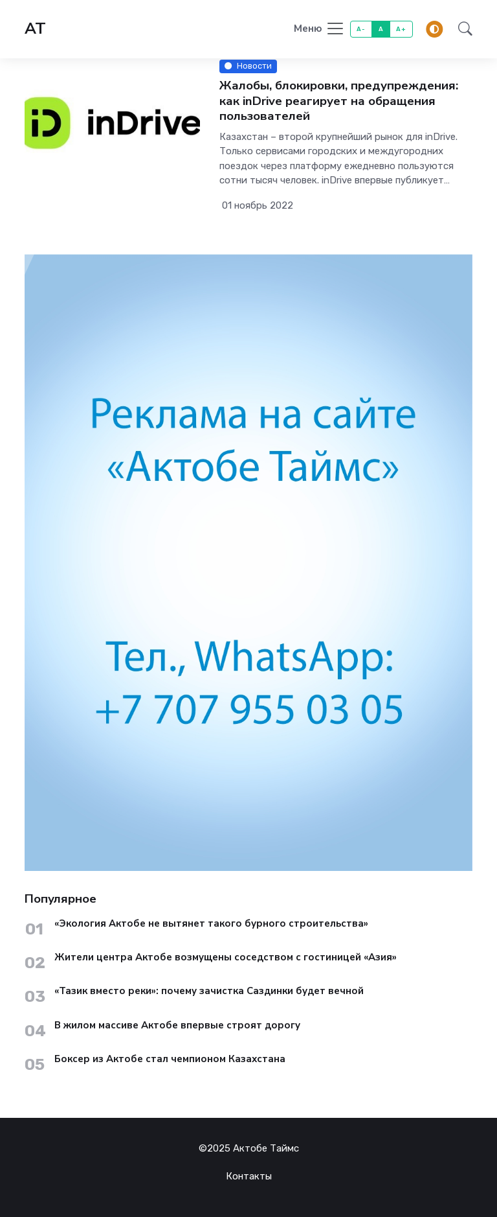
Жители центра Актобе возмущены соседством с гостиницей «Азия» (225, 957)
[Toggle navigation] (319, 29)
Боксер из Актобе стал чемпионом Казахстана (169, 1059)
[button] (461, 29)
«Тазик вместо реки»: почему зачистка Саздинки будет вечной (209, 991)
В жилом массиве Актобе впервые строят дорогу (177, 1025)
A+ (401, 28)
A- (361, 28)
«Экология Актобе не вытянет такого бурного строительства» (211, 924)
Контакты (249, 1176)
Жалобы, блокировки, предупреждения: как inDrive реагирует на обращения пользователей (338, 101)
